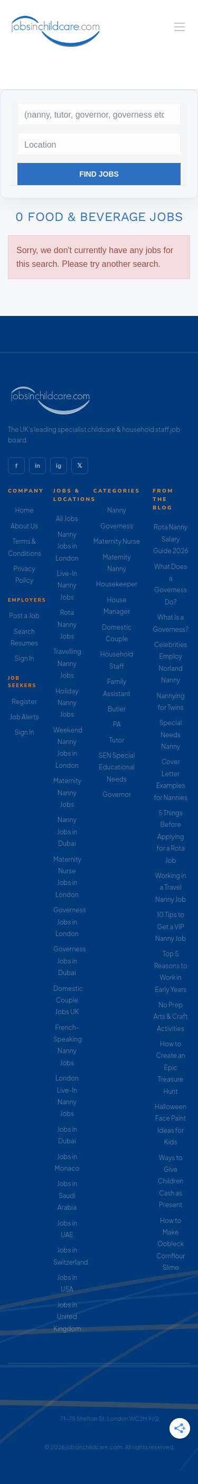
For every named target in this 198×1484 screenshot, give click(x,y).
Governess (116, 526)
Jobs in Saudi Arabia (67, 1195)
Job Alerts (24, 717)
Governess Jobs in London (69, 922)
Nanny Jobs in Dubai (67, 831)
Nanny (116, 510)
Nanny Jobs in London (67, 546)
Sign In (24, 658)
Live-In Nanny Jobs (67, 585)
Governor (116, 794)
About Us (24, 526)
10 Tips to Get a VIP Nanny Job (170, 926)
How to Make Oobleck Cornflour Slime (170, 1244)
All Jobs (67, 519)
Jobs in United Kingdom (67, 1317)
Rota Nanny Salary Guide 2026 (170, 539)
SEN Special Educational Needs (117, 767)
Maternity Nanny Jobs (67, 792)
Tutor (117, 740)
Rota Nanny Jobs (67, 624)
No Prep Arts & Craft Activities (171, 1017)
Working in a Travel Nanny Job (170, 887)
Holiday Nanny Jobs (66, 703)
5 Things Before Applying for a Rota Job (170, 836)
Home (24, 510)
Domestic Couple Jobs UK (68, 1000)
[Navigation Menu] (179, 26)
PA (117, 724)
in (37, 465)
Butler (117, 709)
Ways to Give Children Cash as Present (170, 1181)
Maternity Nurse (116, 541)
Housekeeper (116, 584)
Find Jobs (99, 174)
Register (24, 702)
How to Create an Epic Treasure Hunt (170, 1067)
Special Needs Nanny (170, 734)
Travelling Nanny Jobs (67, 663)
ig (58, 465)
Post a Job (24, 616)
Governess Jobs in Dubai (69, 961)
